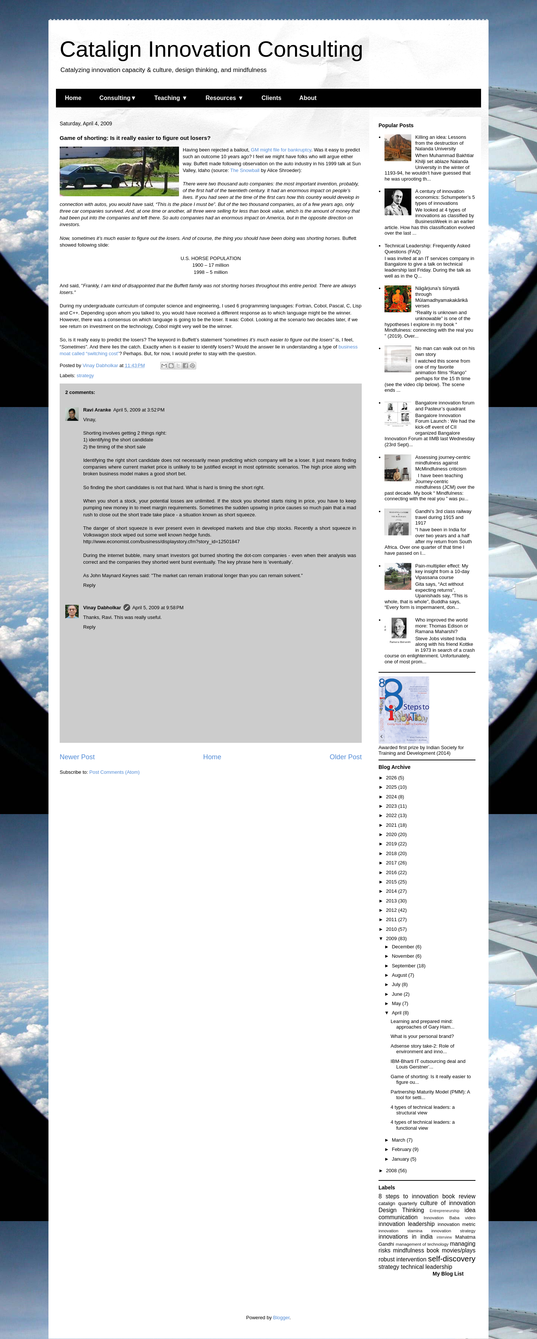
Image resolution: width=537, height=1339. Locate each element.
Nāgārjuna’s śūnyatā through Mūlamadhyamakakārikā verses (441, 297)
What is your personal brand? (422, 1036)
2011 (392, 919)
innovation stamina (401, 1230)
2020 (392, 834)
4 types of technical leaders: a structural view (422, 1110)
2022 (392, 815)
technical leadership (426, 1267)
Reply (89, 585)
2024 (392, 797)
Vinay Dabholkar (102, 607)
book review (458, 1196)
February (402, 1149)
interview (444, 1237)
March (399, 1140)
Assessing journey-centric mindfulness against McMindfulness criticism (442, 463)
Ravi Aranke (97, 410)
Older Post (346, 757)
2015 (392, 882)
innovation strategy (453, 1230)
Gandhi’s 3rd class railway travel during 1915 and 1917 (443, 517)
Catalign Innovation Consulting (211, 49)
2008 (392, 1170)
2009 (392, 938)
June (398, 994)
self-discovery (451, 1258)
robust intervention (402, 1259)
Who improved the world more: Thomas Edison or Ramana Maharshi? (441, 625)
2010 (392, 929)
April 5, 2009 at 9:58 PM (158, 607)
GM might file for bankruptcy (281, 150)
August (400, 975)
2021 (392, 825)
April (397, 1013)
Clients (271, 98)
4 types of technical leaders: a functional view (422, 1125)
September (404, 966)
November (404, 956)
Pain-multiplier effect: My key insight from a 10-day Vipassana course (442, 571)
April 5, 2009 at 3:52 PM (139, 410)
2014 (392, 891)
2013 (392, 901)
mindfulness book (416, 1250)
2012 (392, 910)
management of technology (422, 1244)
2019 (392, 844)
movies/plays (458, 1250)
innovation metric (456, 1224)
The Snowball (245, 170)
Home (73, 98)
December (404, 946)
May (397, 1003)
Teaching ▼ (171, 98)
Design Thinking (401, 1210)
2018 (392, 853)
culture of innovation (447, 1203)
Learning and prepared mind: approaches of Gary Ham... (422, 1024)
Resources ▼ (224, 98)
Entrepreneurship (444, 1211)
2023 (392, 806)
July (397, 984)
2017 (392, 863)
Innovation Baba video (449, 1217)
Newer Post (77, 757)
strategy (85, 375)
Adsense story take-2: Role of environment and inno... (422, 1049)
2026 (392, 777)
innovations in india (406, 1236)
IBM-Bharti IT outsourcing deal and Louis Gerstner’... (427, 1064)
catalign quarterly (398, 1203)
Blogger (281, 1317)
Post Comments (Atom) (115, 772)
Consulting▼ (117, 98)
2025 (392, 787)
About (308, 98)
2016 (392, 872)
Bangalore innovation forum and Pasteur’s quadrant (444, 406)
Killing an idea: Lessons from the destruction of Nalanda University (440, 142)
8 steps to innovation (409, 1196)
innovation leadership (407, 1224)
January (401, 1159)
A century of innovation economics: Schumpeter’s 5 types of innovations (445, 197)
